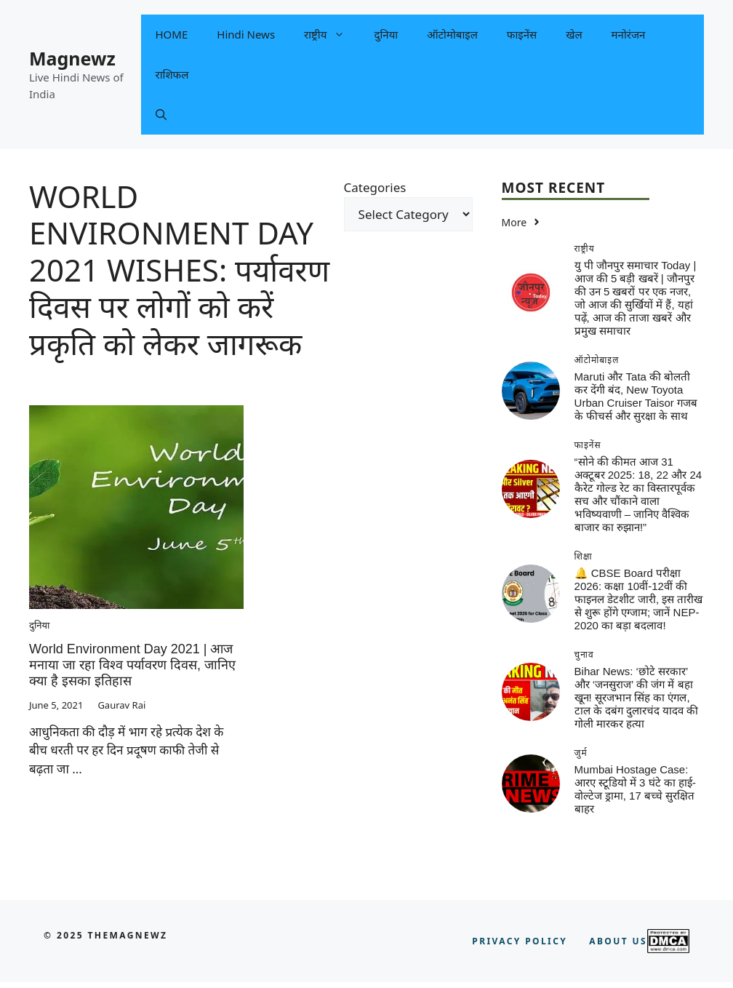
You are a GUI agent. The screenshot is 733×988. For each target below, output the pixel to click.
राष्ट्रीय (331, 35)
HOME (172, 34)
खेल (574, 34)
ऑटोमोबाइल (452, 34)
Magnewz (72, 58)
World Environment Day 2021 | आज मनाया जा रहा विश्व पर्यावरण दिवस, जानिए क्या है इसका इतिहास (132, 665)
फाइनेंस (522, 34)
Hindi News (246, 34)
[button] (161, 115)
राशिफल (172, 74)
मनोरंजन (629, 34)
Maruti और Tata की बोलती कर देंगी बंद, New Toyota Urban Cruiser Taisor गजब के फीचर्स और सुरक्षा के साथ (635, 396)
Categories (375, 187)
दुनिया (386, 34)
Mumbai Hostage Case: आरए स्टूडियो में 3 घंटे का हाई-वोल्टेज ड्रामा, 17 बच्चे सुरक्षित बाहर (635, 789)
